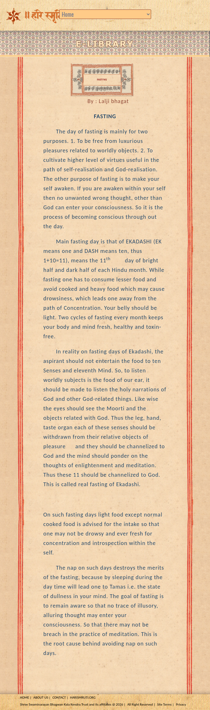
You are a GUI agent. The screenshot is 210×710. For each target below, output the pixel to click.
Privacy (181, 704)
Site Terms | (165, 704)
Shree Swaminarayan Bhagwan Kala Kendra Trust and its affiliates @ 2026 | (72, 704)
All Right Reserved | (141, 704)
